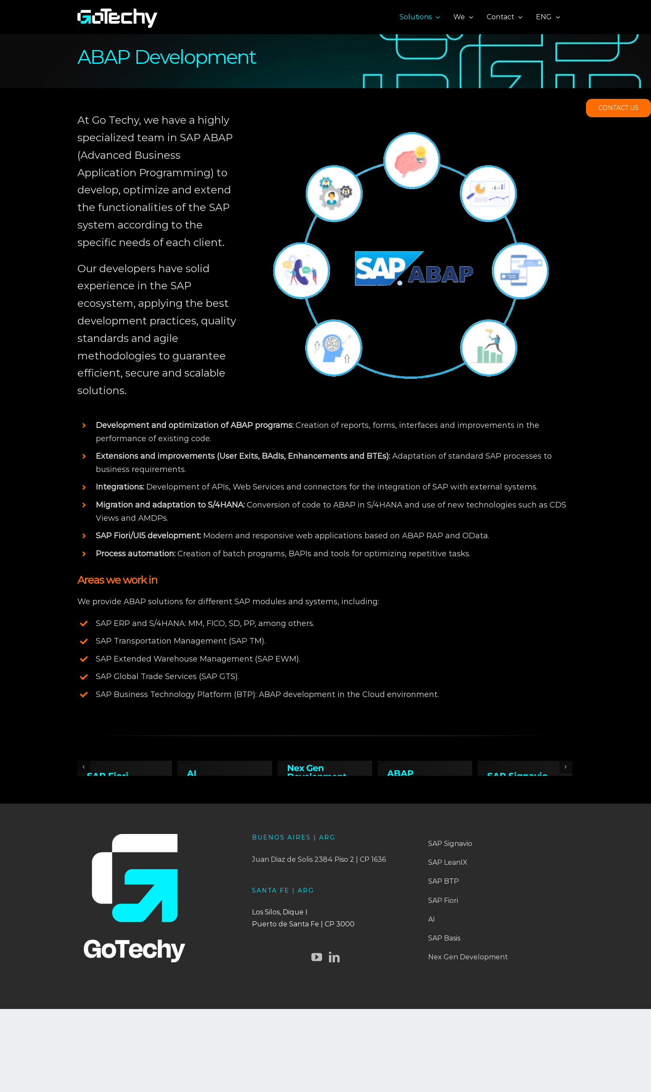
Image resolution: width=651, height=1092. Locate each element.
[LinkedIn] (334, 1042)
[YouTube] (316, 1042)
